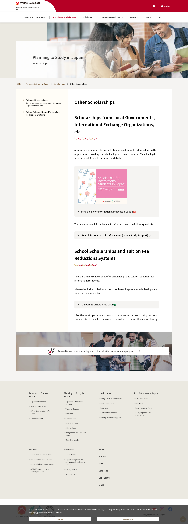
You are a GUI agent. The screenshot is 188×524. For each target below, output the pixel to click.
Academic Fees (72, 423)
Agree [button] (60, 518)
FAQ (101, 463)
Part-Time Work (142, 398)
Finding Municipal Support (111, 417)
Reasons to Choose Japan (38, 395)
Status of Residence (109, 412)
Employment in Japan (144, 408)
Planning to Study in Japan (74, 395)
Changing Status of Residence (143, 413)
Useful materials (72, 440)
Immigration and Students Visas (76, 433)
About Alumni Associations (41, 454)
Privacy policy (71, 469)
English (167, 6)
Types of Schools (72, 409)
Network (33, 449)
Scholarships (71, 428)
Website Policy (71, 474)
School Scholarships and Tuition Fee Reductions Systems (43, 113)
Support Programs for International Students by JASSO (76, 462)
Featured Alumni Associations (42, 464)
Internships (140, 403)
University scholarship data (99, 304)
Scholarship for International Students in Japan (108, 211)
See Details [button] (128, 518)
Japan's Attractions (38, 401)
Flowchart (69, 413)
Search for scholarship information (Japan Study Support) (116, 235)
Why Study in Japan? (39, 406)
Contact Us (104, 477)
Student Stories (37, 418)
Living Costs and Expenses (111, 398)
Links (101, 484)
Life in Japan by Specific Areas (40, 412)
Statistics (103, 470)
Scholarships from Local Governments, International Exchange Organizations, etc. (43, 103)
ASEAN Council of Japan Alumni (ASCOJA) (40, 470)
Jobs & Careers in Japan (146, 393)
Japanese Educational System (74, 402)
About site (69, 449)
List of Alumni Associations (41, 459)
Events (102, 456)
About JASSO (71, 454)
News (101, 449)
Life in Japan (105, 393)
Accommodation (107, 403)
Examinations (71, 418)
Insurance (104, 408)
